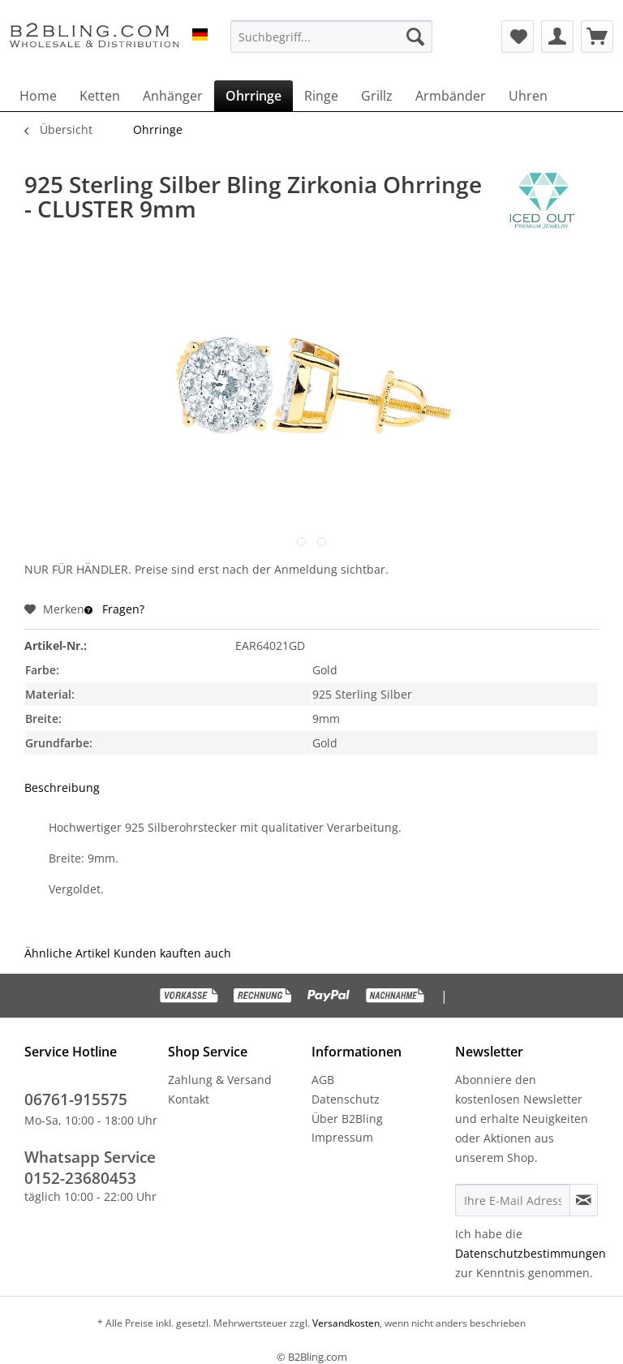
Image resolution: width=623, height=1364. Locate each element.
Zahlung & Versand (220, 1079)
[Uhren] (528, 95)
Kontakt (188, 1099)
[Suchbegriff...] (331, 36)
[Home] (38, 95)
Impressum (342, 1137)
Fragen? (114, 609)
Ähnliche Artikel (67, 953)
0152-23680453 (80, 1178)
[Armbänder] (450, 95)
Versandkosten (345, 1323)
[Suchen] (415, 36)
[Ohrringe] (253, 95)
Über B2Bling (347, 1118)
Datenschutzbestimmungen (530, 1253)
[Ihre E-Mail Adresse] (512, 1200)
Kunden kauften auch (172, 953)
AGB (323, 1079)
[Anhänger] (172, 95)
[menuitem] (331, 36)
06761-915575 (75, 1099)
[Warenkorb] (597, 36)
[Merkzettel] (517, 36)
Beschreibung (62, 787)
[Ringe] (321, 95)
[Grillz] (377, 95)
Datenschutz (346, 1099)
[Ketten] (99, 95)
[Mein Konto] (557, 36)
